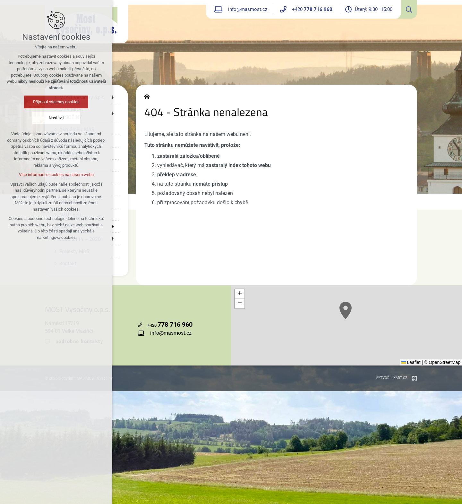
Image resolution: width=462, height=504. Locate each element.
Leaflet (411, 362)
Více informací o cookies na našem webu (56, 174)
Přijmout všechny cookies (56, 101)
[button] (345, 310)
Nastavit (56, 117)
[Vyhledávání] (407, 9)
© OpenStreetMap (442, 362)
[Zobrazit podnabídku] (112, 97)
